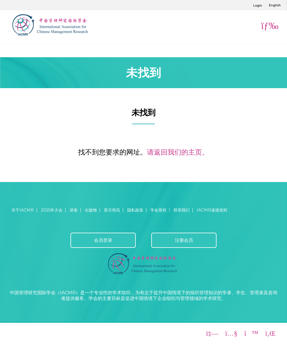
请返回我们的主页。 (178, 152)
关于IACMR (22, 210)
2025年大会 (51, 210)
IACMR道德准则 (212, 210)
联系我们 (182, 210)
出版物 (91, 210)
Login (257, 5)
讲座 (74, 210)
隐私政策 (135, 210)
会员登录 (103, 240)
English (275, 5)
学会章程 (158, 210)
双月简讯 (112, 210)
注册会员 (184, 240)
